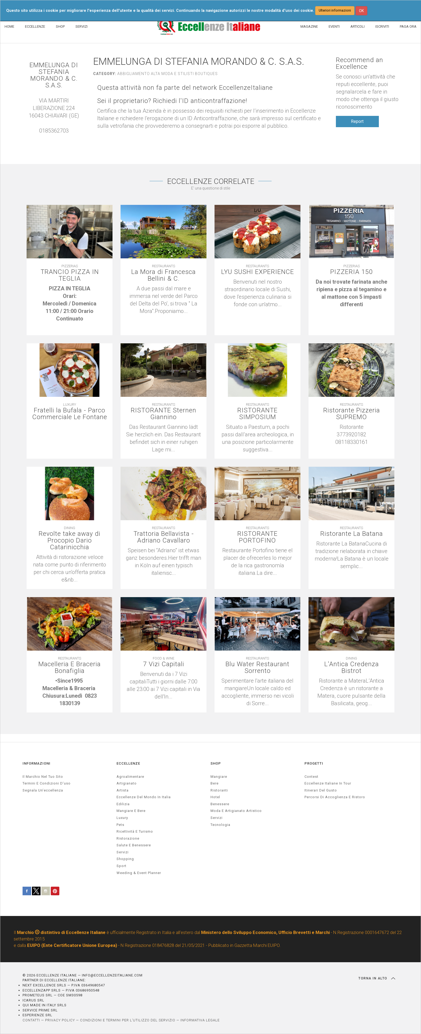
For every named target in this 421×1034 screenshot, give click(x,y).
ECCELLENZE (35, 26)
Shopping (125, 859)
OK (361, 11)
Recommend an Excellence (359, 63)
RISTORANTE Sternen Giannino (163, 414)
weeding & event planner (139, 873)
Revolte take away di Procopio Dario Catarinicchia (70, 541)
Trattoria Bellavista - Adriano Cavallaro (163, 537)
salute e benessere (134, 845)
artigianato (127, 784)
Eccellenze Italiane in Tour (327, 784)
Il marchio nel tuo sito (43, 777)
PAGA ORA (408, 26)
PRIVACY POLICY (60, 1020)
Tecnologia (220, 825)
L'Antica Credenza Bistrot (351, 668)
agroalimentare (130, 777)
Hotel (215, 797)
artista (123, 790)
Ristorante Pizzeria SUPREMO (351, 414)
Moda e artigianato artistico (236, 811)
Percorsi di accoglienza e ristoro (334, 797)
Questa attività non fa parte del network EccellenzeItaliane (185, 87)
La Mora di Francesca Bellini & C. (163, 275)
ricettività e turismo (135, 832)
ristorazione (128, 838)
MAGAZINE (309, 26)
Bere (214, 784)
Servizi (216, 818)
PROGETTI (313, 764)
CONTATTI (31, 1020)
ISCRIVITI (382, 26)
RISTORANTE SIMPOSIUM (257, 414)
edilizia (123, 804)
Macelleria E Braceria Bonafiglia (69, 668)
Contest (311, 777)
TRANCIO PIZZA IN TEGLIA (69, 275)
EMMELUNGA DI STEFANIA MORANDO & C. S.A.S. (54, 75)
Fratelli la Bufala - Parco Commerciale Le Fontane (69, 414)
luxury (122, 818)
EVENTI (334, 26)
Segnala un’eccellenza (43, 790)
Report (357, 121)
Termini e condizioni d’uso (47, 784)
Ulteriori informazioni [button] (335, 10)
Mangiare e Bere (131, 811)
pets (120, 825)
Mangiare (218, 777)
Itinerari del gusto (320, 790)
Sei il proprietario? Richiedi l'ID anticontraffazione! (172, 101)
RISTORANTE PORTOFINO (257, 537)
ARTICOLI (357, 26)
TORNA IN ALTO (376, 978)
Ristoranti (219, 790)
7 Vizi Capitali (163, 664)
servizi (123, 852)
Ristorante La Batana (351, 534)
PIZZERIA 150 (351, 272)
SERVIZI (81, 26)
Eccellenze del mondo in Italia (144, 797)
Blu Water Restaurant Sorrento (257, 668)
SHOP (60, 26)
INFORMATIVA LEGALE (200, 1020)
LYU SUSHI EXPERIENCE (257, 272)
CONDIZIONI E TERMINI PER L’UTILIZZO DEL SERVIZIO (127, 1020)
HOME (9, 26)
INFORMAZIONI (36, 764)
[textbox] (69, 307)
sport (121, 866)
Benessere (219, 804)
